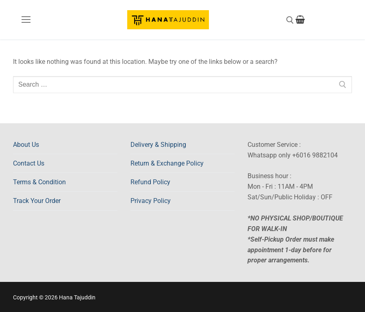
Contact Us (28, 163)
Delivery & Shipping (158, 144)
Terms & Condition (39, 182)
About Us (26, 144)
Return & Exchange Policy (167, 163)
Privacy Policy (150, 201)
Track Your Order (37, 201)
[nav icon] (26, 19)
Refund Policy (150, 182)
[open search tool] (290, 20)
